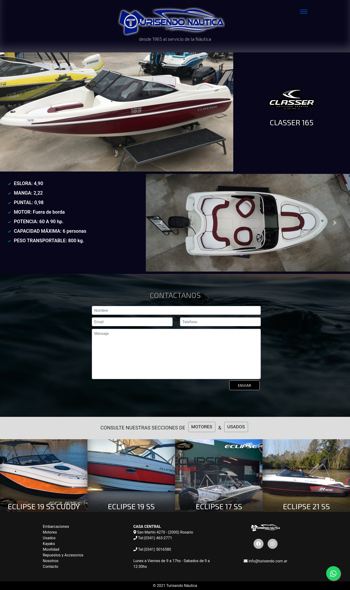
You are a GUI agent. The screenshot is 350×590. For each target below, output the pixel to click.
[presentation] (128, 392)
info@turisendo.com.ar (265, 561)
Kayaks (49, 543)
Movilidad (51, 549)
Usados (49, 538)
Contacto (50, 566)
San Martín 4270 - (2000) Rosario (163, 532)
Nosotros (51, 561)
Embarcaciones (56, 526)
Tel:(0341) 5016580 (152, 549)
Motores (50, 532)
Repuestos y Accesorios (63, 555)
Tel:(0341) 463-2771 (152, 538)
